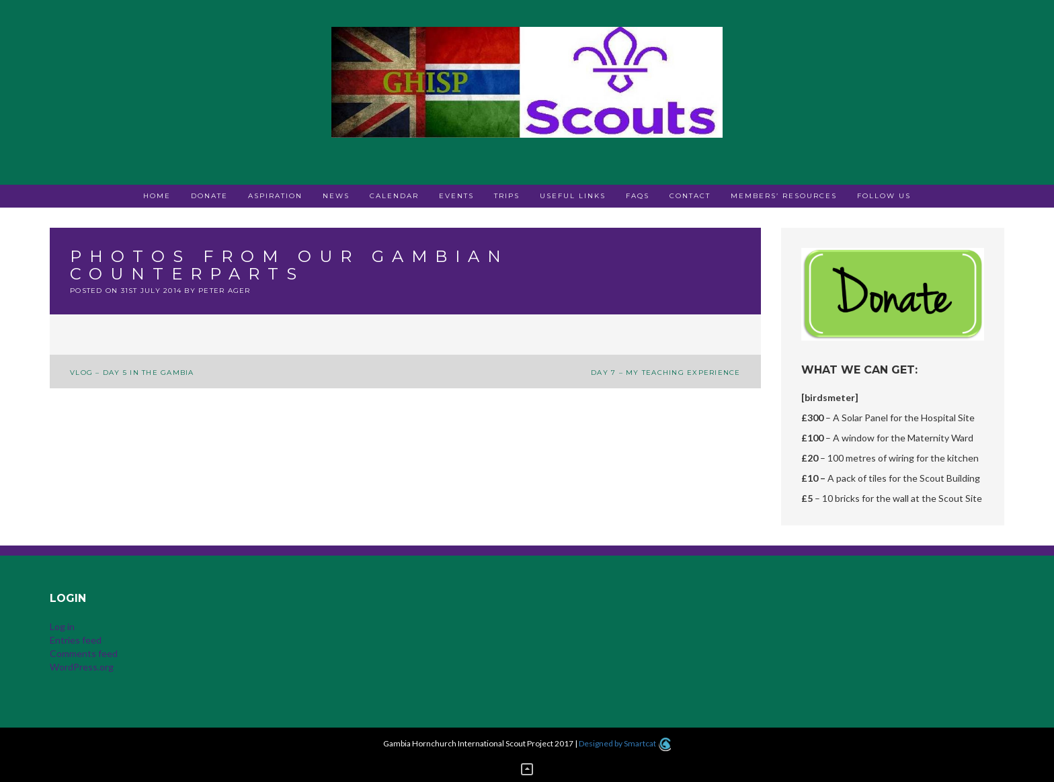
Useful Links (573, 195)
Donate (209, 195)
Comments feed (84, 653)
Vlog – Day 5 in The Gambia (132, 372)
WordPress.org (82, 666)
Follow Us (884, 195)
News (336, 195)
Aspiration (275, 195)
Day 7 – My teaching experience (666, 372)
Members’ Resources (784, 195)
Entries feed (76, 640)
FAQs (637, 195)
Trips (507, 195)
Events (456, 195)
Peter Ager (224, 290)
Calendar (394, 195)
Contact (690, 195)
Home (157, 195)
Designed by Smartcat (625, 743)
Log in (62, 626)
